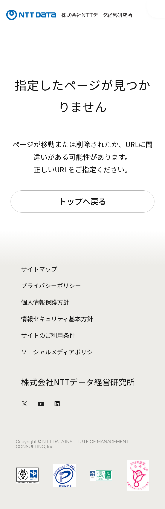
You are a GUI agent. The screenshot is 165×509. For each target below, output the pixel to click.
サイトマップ (39, 269)
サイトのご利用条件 (48, 335)
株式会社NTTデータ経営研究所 (78, 382)
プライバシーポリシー (51, 285)
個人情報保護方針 (45, 302)
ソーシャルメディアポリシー (60, 351)
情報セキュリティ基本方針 (57, 318)
